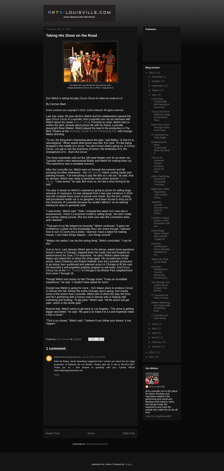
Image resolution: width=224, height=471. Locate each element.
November (157, 76)
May (154, 328)
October (156, 81)
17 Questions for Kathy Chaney (159, 296)
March (155, 337)
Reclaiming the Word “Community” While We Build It (160, 148)
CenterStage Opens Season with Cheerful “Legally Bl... (160, 234)
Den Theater (74, 270)
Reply (57, 374)
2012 (152, 352)
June (155, 324)
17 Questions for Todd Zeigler (159, 136)
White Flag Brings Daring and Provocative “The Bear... (160, 180)
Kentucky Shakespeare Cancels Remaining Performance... (160, 272)
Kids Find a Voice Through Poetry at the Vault (160, 127)
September (158, 85)
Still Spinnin (94, 172)
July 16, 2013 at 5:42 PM (93, 357)
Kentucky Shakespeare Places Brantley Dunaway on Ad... (160, 249)
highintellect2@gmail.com (67, 357)
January (156, 346)
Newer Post (53, 433)
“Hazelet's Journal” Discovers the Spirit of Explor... (159, 207)
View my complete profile (158, 416)
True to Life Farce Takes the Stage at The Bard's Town (160, 115)
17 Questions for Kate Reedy (159, 316)
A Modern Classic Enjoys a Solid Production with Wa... (160, 221)
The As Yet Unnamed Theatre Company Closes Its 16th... (157, 164)
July (154, 95)
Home (91, 433)
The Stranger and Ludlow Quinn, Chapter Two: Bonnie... (160, 286)
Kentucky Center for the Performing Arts (92, 131)
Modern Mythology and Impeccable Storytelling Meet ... (160, 306)
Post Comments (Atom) (97, 444)
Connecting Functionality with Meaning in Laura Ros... (160, 103)
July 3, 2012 (82, 122)
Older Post (129, 433)
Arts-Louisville (157, 386)
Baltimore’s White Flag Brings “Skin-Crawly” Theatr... (160, 193)
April (154, 333)
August (156, 90)
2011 (152, 357)
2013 (152, 72)
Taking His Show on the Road (159, 260)
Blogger (128, 464)
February (157, 342)
